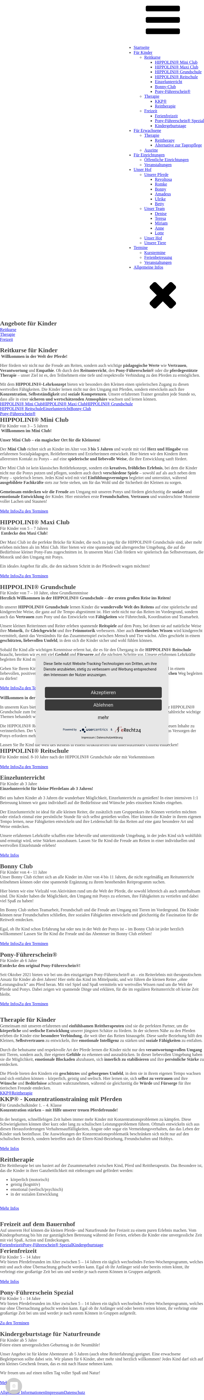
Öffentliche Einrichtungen (166, 159)
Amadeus (163, 194)
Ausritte (151, 150)
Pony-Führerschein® (172, 91)
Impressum (54, 1392)
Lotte (159, 233)
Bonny (160, 189)
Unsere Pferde (156, 174)
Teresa (160, 218)
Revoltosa (163, 179)
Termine (141, 247)
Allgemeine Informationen (22, 1392)
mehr (103, 717)
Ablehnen (103, 705)
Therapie (151, 96)
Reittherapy (165, 140)
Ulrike (160, 199)
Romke (161, 184)
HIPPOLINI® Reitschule (176, 77)
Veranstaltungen (158, 164)
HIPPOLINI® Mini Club (176, 62)
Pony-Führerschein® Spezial (179, 120)
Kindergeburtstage (170, 125)
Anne (159, 228)
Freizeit (150, 111)
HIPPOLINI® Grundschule (178, 72)
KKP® (161, 101)
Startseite (142, 47)
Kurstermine (154, 252)
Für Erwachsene (147, 130)
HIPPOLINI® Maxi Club (176, 67)
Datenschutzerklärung (109, 737)
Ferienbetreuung (158, 257)
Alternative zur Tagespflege (178, 145)
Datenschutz (74, 1392)
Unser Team (154, 208)
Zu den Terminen (33, 511)
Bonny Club (80, 408)
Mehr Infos (9, 511)
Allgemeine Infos (148, 267)
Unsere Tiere (155, 243)
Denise (161, 213)
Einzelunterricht (168, 81)
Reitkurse (152, 57)
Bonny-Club (165, 86)
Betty (159, 203)
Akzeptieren (103, 692)
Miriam (161, 223)
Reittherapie (165, 106)
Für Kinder (143, 52)
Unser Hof (142, 169)
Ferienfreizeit (166, 116)
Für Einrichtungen (149, 155)
